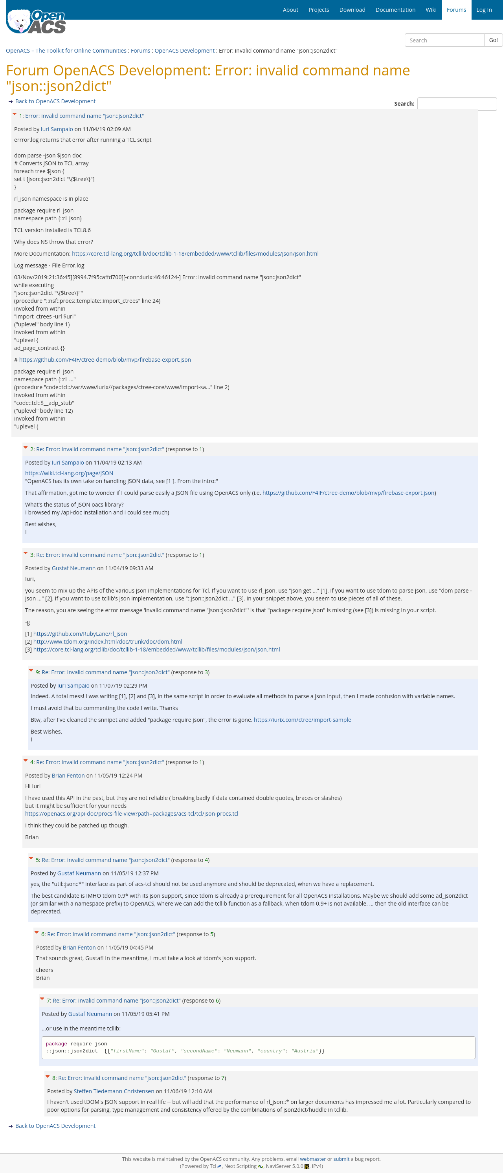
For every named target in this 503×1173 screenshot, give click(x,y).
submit (342, 1159)
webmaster (313, 1159)
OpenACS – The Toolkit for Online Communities (66, 50)
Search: (405, 103)
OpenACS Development (184, 50)
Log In (484, 9)
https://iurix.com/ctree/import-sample (302, 719)
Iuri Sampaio (58, 129)
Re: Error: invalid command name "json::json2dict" (100, 449)
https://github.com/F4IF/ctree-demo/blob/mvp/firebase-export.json (105, 359)
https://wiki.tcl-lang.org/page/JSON (69, 473)
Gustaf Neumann (74, 568)
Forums (141, 50)
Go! (493, 40)
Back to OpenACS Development (55, 101)
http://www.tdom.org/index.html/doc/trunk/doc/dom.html (107, 641)
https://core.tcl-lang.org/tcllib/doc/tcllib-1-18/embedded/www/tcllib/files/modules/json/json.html (195, 253)
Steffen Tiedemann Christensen (115, 1091)
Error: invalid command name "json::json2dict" (84, 115)
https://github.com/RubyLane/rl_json (80, 633)
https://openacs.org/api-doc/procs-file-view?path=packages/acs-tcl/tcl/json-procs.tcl (132, 813)
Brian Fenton (69, 775)
